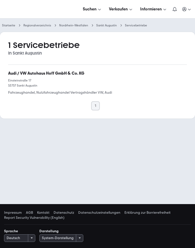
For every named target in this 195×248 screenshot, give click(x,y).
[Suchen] (92, 9)
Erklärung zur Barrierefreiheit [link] (147, 213)
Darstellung (49, 231)
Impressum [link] (13, 213)
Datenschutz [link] (64, 213)
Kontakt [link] (43, 213)
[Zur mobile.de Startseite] (43, 9)
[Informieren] (153, 9)
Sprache (11, 231)
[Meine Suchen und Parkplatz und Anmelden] (187, 9)
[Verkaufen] (121, 9)
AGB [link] (29, 213)
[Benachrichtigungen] (174, 9)
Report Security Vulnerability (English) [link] (34, 218)
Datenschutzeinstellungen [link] (99, 213)
